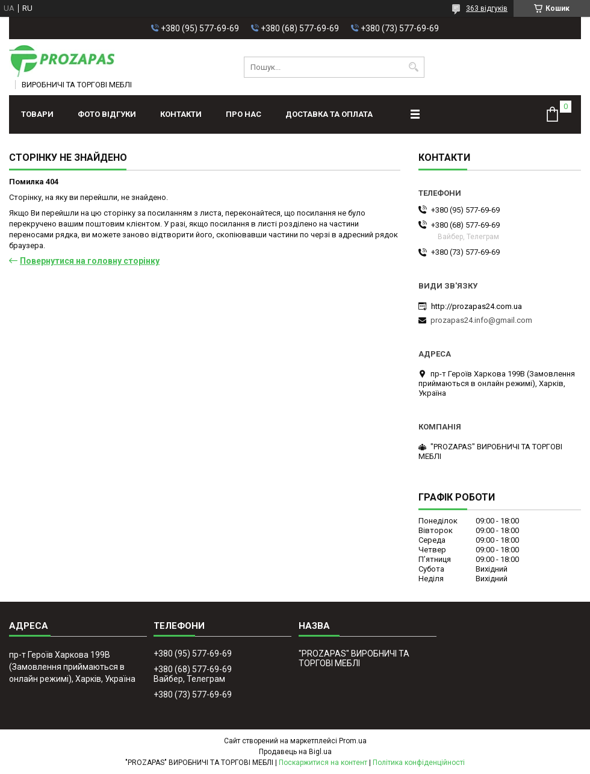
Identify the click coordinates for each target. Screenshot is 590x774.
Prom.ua (353, 741)
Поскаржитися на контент (323, 762)
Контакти (181, 114)
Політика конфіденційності (419, 762)
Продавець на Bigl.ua (295, 751)
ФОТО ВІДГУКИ (107, 114)
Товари (37, 114)
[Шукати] (413, 67)
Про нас (243, 114)
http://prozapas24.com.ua (476, 306)
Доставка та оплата (329, 114)
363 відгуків (487, 8)
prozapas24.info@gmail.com (481, 320)
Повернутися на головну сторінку (90, 261)
